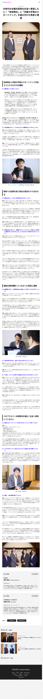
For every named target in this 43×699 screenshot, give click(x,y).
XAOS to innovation (21, 670)
